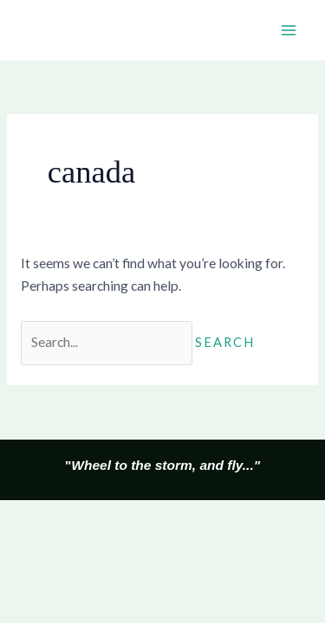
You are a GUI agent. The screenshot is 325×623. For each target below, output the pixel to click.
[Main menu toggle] (289, 29)
